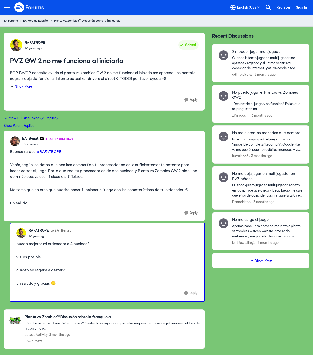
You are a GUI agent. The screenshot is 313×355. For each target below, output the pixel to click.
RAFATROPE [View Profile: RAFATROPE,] (35, 42)
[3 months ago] (264, 74)
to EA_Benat (60, 230)
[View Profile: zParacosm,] (223, 96)
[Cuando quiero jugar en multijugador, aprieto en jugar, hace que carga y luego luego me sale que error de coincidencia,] (267, 190)
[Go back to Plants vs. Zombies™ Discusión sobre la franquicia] (112, 317)
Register (283, 7)
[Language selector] (245, 7)
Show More (21, 86)
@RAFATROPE (48, 151)
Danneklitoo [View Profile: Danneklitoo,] (241, 202)
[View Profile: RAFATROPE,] (16, 45)
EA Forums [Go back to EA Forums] (11, 20)
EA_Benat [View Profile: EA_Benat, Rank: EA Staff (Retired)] (30, 138)
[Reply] (191, 100)
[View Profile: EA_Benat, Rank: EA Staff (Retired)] (15, 141)
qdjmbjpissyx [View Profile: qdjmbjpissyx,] (242, 74)
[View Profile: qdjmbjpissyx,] (223, 55)
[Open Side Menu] (6, 7)
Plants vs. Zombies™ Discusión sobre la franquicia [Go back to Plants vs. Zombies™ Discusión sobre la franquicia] (87, 20)
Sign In (301, 7)
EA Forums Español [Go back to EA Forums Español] (36, 20)
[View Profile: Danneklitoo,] (223, 177)
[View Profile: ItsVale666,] (223, 136)
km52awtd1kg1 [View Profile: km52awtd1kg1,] (243, 242)
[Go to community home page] (29, 7)
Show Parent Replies (19, 125)
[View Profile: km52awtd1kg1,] (223, 223)
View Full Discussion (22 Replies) (31, 118)
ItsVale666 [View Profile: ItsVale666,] (240, 156)
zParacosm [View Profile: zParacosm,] (240, 115)
